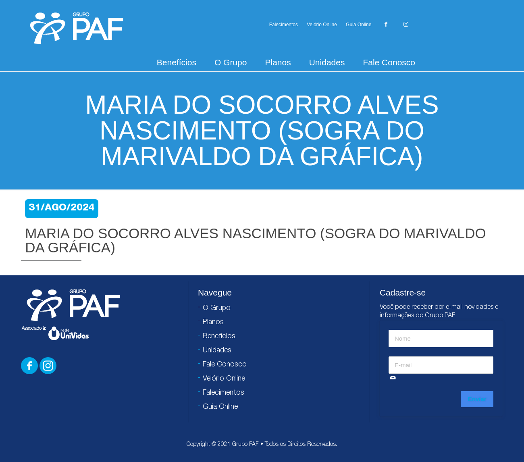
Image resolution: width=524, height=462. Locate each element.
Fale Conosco (389, 62)
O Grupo (230, 62)
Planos (278, 62)
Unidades (327, 62)
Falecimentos (283, 24)
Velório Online (322, 24)
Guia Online (358, 24)
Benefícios (176, 62)
